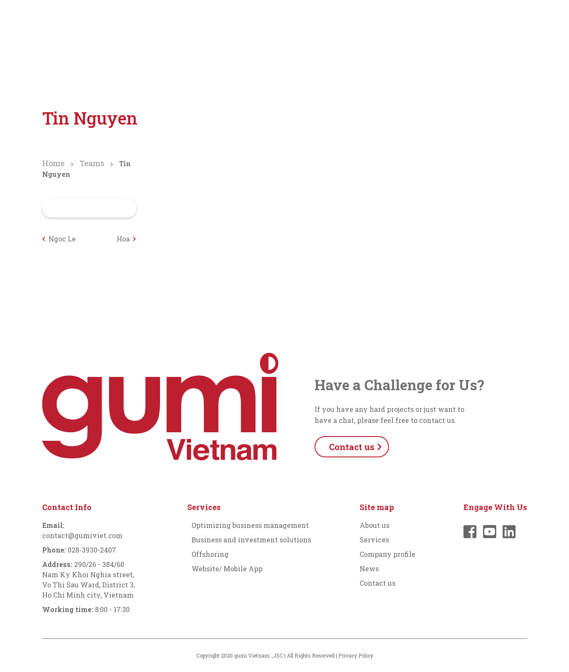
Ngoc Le (62, 238)
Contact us (377, 582)
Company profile (350, 21)
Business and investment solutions (251, 539)
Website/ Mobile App (227, 568)
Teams (92, 163)
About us (235, 21)
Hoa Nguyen (116, 239)
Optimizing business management (250, 525)
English (505, 21)
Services (286, 21)
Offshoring (210, 554)
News (411, 21)
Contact (455, 21)
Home (53, 163)
